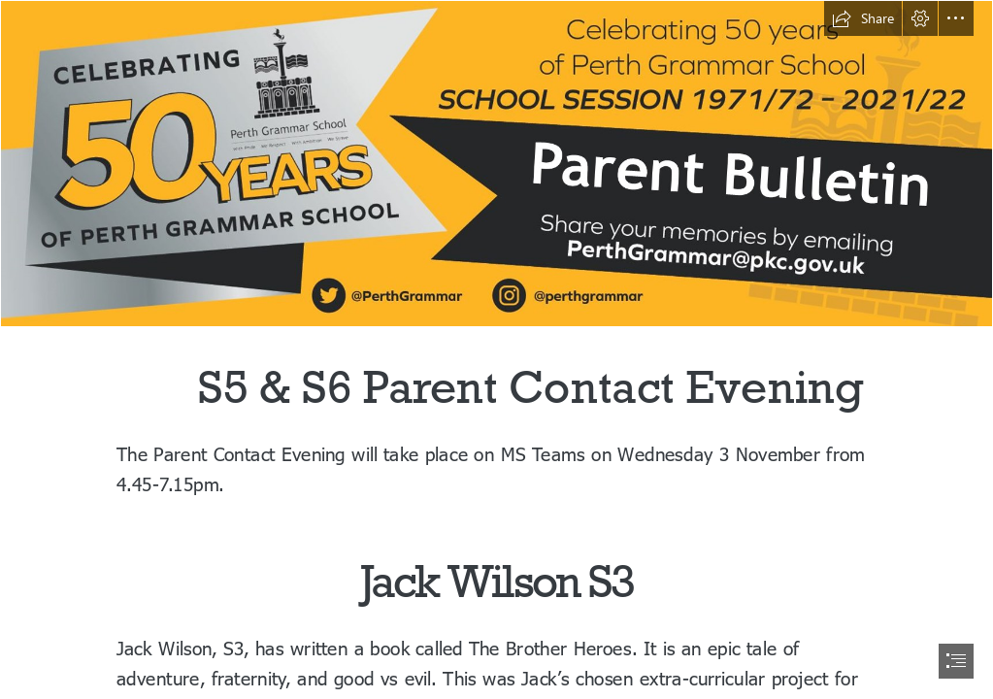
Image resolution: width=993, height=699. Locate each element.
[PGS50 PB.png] (496, 163)
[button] (863, 18)
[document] (496, 349)
